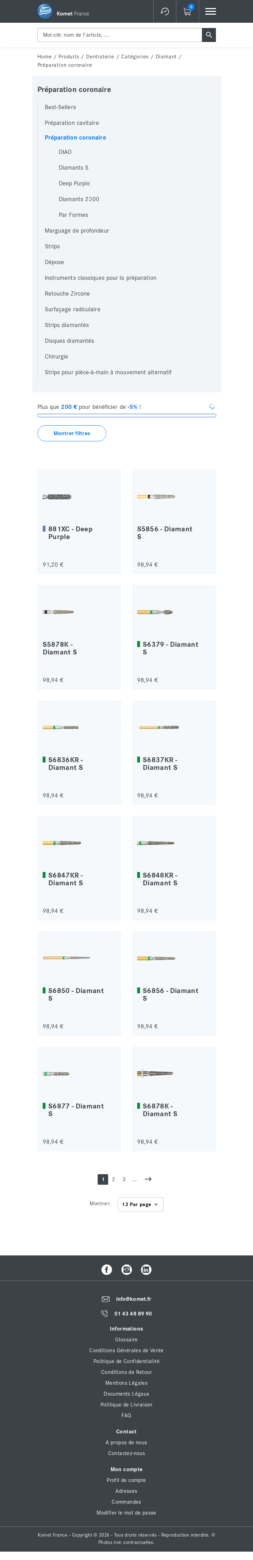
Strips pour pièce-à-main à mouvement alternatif (108, 372)
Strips (52, 246)
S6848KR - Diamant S (160, 879)
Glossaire (126, 1339)
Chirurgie (57, 357)
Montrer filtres (72, 433)
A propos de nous (126, 1442)
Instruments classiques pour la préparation (100, 278)
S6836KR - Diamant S (65, 763)
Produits (68, 56)
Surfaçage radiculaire (72, 309)
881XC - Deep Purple (70, 532)
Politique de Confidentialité (126, 1361)
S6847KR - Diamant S (65, 879)
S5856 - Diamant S (165, 532)
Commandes (126, 1502)
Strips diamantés (67, 325)
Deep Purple (74, 183)
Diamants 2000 (79, 199)
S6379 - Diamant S (170, 648)
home (44, 56)
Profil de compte (126, 1480)
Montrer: (100, 1203)
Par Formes (74, 215)
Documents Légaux (126, 1394)
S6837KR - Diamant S (160, 763)
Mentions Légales (126, 1383)
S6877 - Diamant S (76, 1110)
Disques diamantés (69, 341)
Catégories (135, 56)
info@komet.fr (133, 1299)
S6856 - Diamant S (170, 994)
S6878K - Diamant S (160, 1110)
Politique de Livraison (126, 1404)
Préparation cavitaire (72, 123)
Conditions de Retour (126, 1372)
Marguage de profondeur (77, 231)
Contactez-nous (126, 1453)
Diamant (166, 56)
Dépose (54, 262)
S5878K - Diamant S (60, 648)
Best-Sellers (60, 107)
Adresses (126, 1491)
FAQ (126, 1415)
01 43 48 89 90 (133, 1314)
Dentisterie (100, 56)
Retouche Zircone (67, 294)
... (134, 1179)
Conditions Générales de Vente (126, 1350)
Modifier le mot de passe (126, 1513)
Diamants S (74, 168)
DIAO (65, 152)
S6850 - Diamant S (76, 994)
